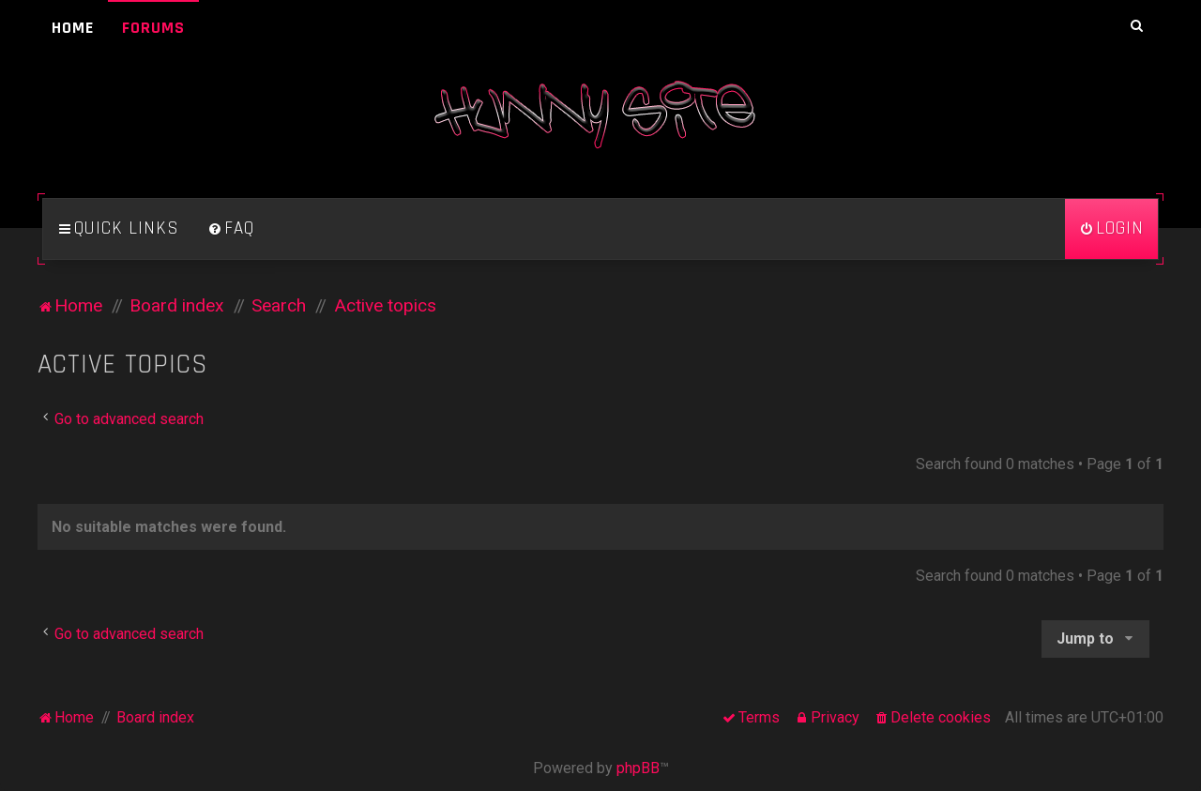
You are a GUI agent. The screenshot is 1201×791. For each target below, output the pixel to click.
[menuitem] (230, 229)
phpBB (638, 768)
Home (73, 27)
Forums (153, 27)
